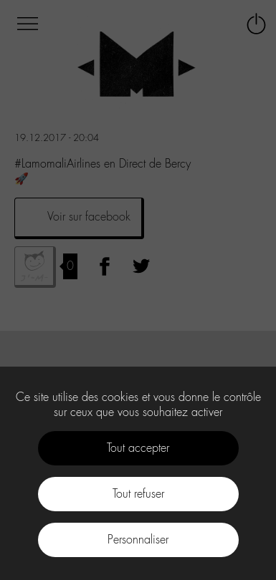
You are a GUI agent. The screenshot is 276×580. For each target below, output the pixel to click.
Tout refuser (138, 493)
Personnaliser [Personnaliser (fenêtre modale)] (138, 539)
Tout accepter (138, 447)
